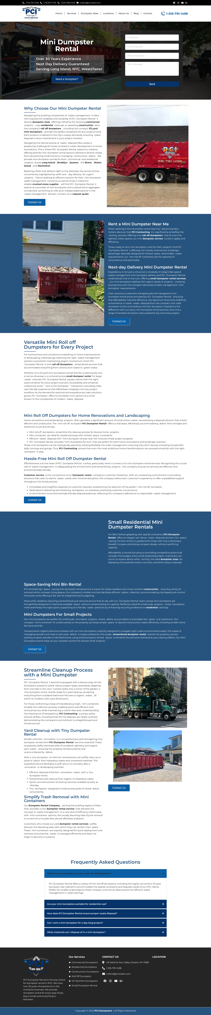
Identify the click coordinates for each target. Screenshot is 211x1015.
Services (71, 13)
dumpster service (153, 238)
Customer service (34, 475)
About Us (124, 13)
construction (86, 125)
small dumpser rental (78, 376)
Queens (74, 162)
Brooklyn (62, 162)
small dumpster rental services (168, 278)
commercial (93, 122)
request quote (80, 194)
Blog (136, 13)
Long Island (48, 162)
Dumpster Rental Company (44, 805)
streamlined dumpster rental (129, 634)
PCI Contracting (141, 232)
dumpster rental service (60, 809)
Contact (147, 13)
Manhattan (44, 166)
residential (47, 125)
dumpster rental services (74, 824)
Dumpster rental (81, 475)
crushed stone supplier (45, 184)
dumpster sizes (41, 122)
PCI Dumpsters (103, 1010)
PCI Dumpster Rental (94, 423)
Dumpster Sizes (89, 13)
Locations (108, 13)
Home (58, 13)
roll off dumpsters (51, 128)
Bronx (88, 162)
